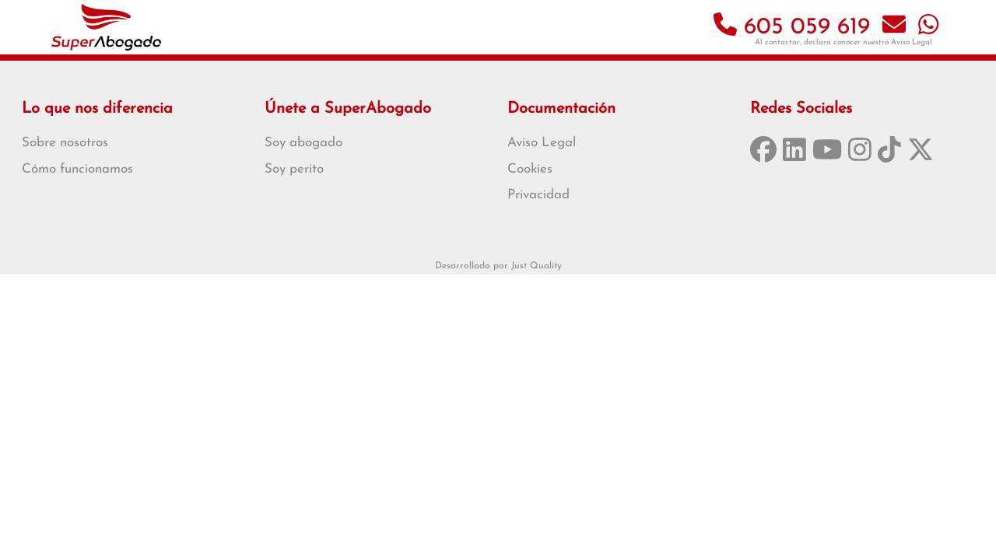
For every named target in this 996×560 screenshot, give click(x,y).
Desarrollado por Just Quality (498, 266)
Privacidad (538, 194)
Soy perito (294, 169)
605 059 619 (792, 28)
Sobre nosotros (65, 142)
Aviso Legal (911, 42)
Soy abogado (303, 142)
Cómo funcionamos (77, 169)
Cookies (529, 169)
